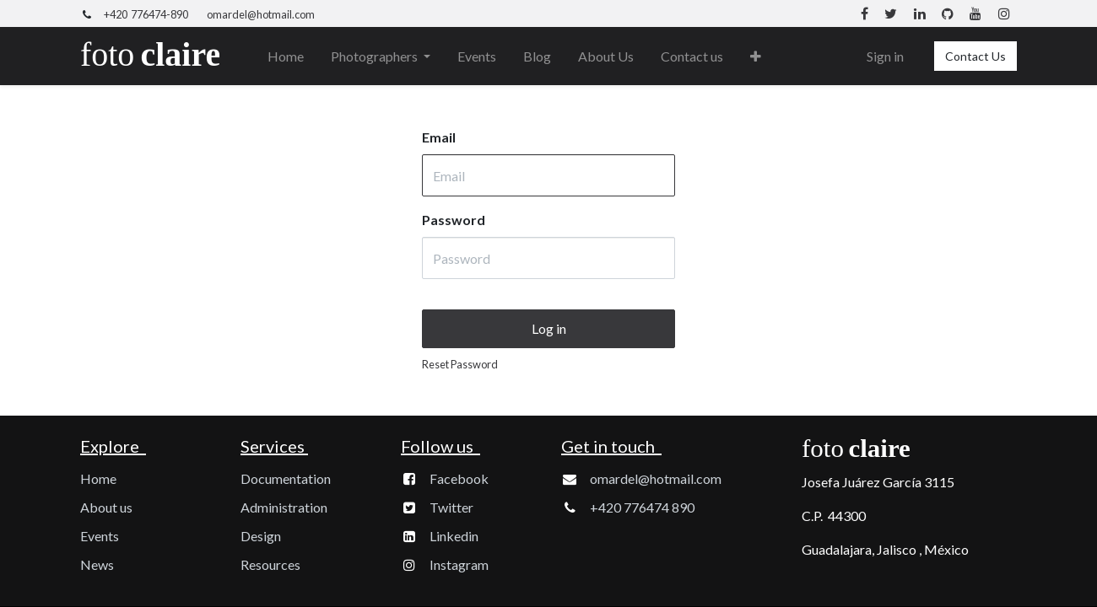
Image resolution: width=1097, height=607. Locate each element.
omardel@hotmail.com (261, 14)
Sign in (885, 56)
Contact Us (975, 56)
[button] (756, 56)
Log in (549, 328)
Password (453, 220)
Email (439, 137)
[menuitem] (285, 56)
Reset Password (460, 364)
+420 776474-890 (146, 14)
